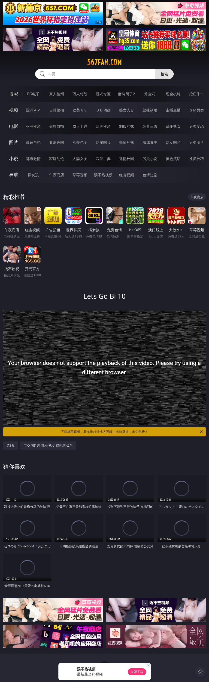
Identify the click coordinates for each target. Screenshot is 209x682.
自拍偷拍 (56, 110)
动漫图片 (103, 142)
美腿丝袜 (126, 142)
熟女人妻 (126, 110)
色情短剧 (149, 174)
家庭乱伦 (56, 158)
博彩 (13, 94)
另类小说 (149, 158)
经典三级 (149, 126)
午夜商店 (56, 174)
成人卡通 (80, 126)
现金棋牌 (173, 93)
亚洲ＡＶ (33, 110)
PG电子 (33, 93)
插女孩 (33, 174)
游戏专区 (103, 93)
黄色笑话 (173, 158)
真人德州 (56, 93)
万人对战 (80, 93)
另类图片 (196, 142)
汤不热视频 (103, 174)
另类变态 (196, 126)
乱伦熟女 (173, 126)
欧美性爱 (103, 126)
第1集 (10, 445)
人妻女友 (80, 158)
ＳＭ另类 (196, 110)
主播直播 (173, 110)
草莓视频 (80, 174)
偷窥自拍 (33, 142)
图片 (13, 142)
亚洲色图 (56, 142)
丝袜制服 (149, 110)
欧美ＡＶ (80, 110)
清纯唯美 (149, 142)
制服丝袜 (126, 126)
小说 (13, 158)
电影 (13, 126)
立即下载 (136, 672)
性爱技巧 (196, 158)
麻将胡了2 (126, 93)
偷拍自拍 (56, 126)
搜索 (164, 74)
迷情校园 (126, 158)
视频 (13, 110)
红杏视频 (126, 174)
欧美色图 (80, 142)
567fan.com (104, 62)
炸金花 (149, 93)
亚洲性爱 (33, 126)
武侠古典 (103, 158)
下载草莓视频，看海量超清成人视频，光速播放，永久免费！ (132, 432)
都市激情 (33, 158)
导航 (13, 175)
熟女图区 (173, 142)
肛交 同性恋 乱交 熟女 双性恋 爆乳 (48, 445)
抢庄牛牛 (196, 93)
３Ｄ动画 (103, 110)
